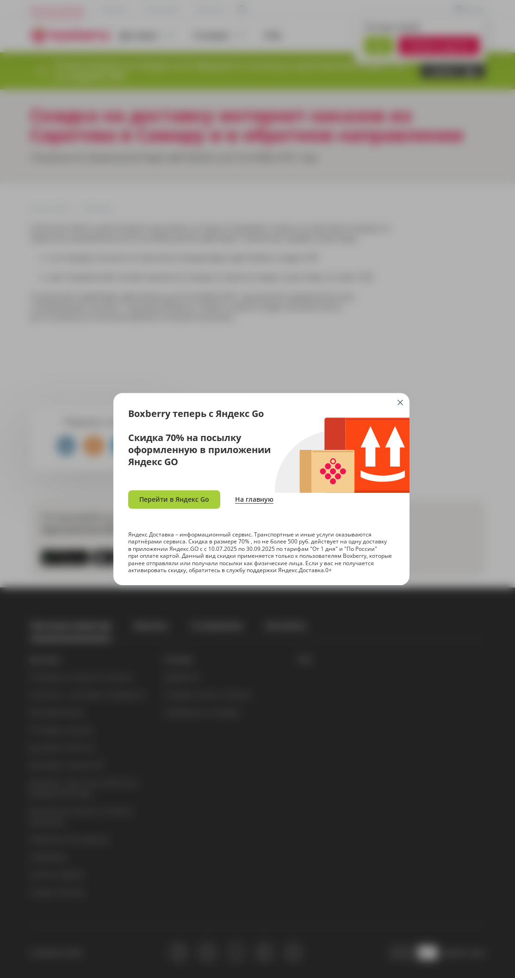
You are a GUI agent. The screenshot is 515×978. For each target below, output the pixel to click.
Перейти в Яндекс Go (174, 499)
